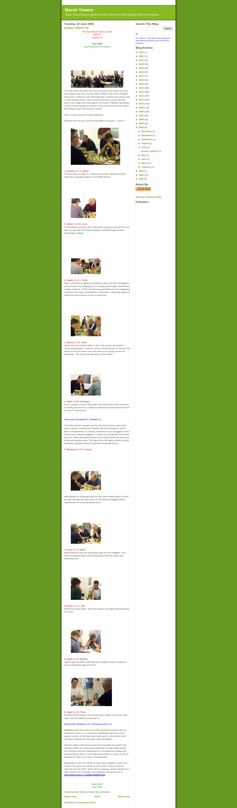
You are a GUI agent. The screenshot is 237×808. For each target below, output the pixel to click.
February (146, 167)
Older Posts (124, 796)
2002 (141, 175)
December (147, 131)
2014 (141, 88)
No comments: (103, 792)
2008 (141, 111)
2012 (141, 96)
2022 (141, 56)
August (145, 143)
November (147, 135)
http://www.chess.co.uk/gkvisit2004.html (84, 775)
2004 (141, 127)
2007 (141, 115)
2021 (141, 60)
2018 (141, 72)
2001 (141, 179)
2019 (141, 68)
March (145, 163)
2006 (141, 119)
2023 (141, 52)
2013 (141, 92)
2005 (141, 123)
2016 (141, 80)
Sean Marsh (145, 188)
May (144, 155)
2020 (141, 64)
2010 (141, 103)
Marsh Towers (79, 9)
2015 (141, 84)
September (147, 139)
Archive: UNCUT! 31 (76, 28)
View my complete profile (148, 197)
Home (97, 796)
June (144, 147)
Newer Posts (70, 796)
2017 (141, 76)
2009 (141, 107)
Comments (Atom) (86, 802)
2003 (141, 171)
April (144, 159)
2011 (141, 99)
